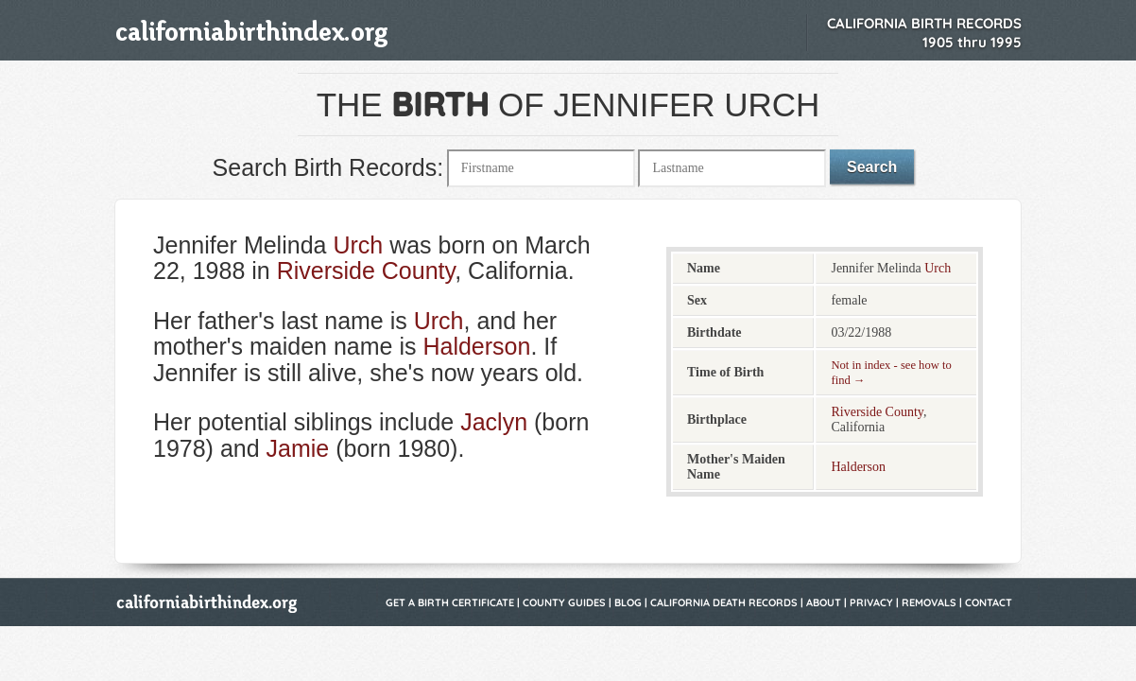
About (823, 602)
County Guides (564, 602)
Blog (628, 602)
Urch (358, 245)
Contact (988, 602)
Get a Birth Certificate (450, 602)
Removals (929, 602)
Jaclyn (493, 422)
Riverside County (366, 270)
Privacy (871, 602)
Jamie (298, 448)
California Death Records (724, 602)
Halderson (476, 346)
